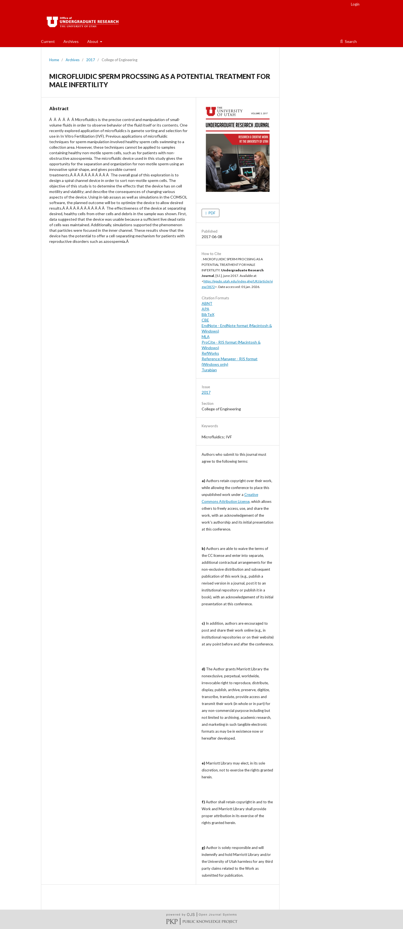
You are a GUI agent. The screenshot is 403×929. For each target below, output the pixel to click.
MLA (206, 336)
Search (350, 41)
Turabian (209, 369)
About (93, 41)
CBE (205, 320)
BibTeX (208, 314)
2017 (90, 60)
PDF (211, 213)
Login (355, 4)
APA (205, 309)
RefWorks (210, 353)
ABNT (207, 303)
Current (48, 41)
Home (54, 60)
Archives (71, 41)
